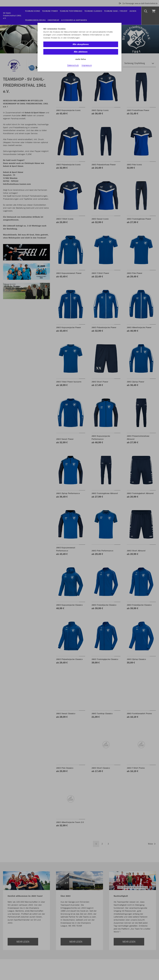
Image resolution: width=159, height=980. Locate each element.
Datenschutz (73, 67)
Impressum (87, 67)
